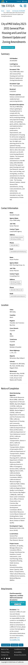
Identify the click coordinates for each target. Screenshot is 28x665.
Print (21, 645)
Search (8, 11)
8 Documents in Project (8, 47)
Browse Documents (20, 655)
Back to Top (5, 649)
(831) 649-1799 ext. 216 (16, 290)
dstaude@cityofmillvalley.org (18, 251)
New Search (14, 645)
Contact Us (19, 1)
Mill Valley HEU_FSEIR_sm (18, 603)
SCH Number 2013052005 (18, 11)
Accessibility (18, 652)
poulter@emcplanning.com (18, 296)
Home (2, 11)
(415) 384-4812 (14, 245)
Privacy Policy (5, 652)
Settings (24, 1)
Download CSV (5, 645)
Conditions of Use (19, 649)
